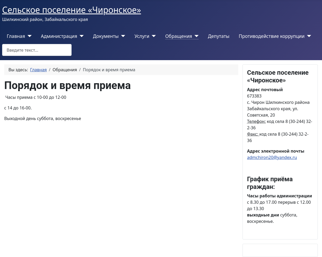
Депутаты (218, 36)
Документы (106, 36)
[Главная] (28, 36)
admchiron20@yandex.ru (272, 157)
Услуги (141, 36)
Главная (16, 36)
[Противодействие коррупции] (308, 36)
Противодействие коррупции (272, 36)
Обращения (178, 36)
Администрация (59, 36)
